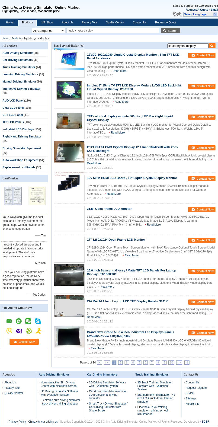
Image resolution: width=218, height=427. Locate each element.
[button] (200, 14)
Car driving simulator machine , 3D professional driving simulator (108, 395)
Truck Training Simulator (19, 67)
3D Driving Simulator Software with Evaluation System (59, 393)
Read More (119, 71)
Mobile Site (192, 403)
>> (179, 362)
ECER (205, 421)
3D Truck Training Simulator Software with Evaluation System (154, 386)
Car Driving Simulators (18, 60)
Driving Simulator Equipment (22, 148)
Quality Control (115, 22)
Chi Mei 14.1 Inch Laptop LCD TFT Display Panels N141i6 (127, 301)
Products (27, 22)
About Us (67, 22)
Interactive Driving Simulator (21, 88)
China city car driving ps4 (43, 421)
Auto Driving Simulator (18, 52)
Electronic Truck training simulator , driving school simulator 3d (152, 410)
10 (171, 362)
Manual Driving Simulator (19, 81)
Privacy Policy (17, 421)
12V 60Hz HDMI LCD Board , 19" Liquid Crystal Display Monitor (132, 178)
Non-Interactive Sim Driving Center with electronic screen (59, 384)
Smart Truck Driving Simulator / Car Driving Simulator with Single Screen (108, 407)
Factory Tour (89, 22)
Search (172, 30)
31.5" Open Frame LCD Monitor (109, 208)
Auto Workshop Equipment (20, 160)
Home (9, 22)
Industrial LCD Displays (18, 129)
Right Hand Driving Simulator (22, 136)
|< (99, 362)
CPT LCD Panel (13, 115)
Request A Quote (197, 9)
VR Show (47, 22)
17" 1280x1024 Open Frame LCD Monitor (116, 239)
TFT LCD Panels (13, 122)
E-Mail (190, 393)
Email (214, 9)
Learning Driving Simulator (20, 74)
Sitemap (191, 398)
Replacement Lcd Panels (19, 167)
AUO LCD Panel (13, 100)
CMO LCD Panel (13, 107)
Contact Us (140, 22)
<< (107, 362)
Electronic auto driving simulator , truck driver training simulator (60, 401)
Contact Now (27, 342)
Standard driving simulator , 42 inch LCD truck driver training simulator (156, 398)
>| (187, 362)
